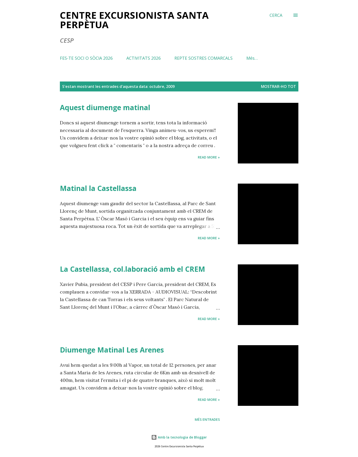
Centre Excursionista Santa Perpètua (134, 20)
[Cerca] (276, 15)
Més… (252, 58)
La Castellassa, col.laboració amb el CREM (132, 269)
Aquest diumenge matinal (105, 107)
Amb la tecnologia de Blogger (179, 437)
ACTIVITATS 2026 (143, 58)
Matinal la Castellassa (98, 188)
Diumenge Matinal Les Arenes (112, 350)
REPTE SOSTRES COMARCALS (203, 58)
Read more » (209, 157)
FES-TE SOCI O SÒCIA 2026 (86, 58)
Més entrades (207, 419)
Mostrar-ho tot (278, 86)
